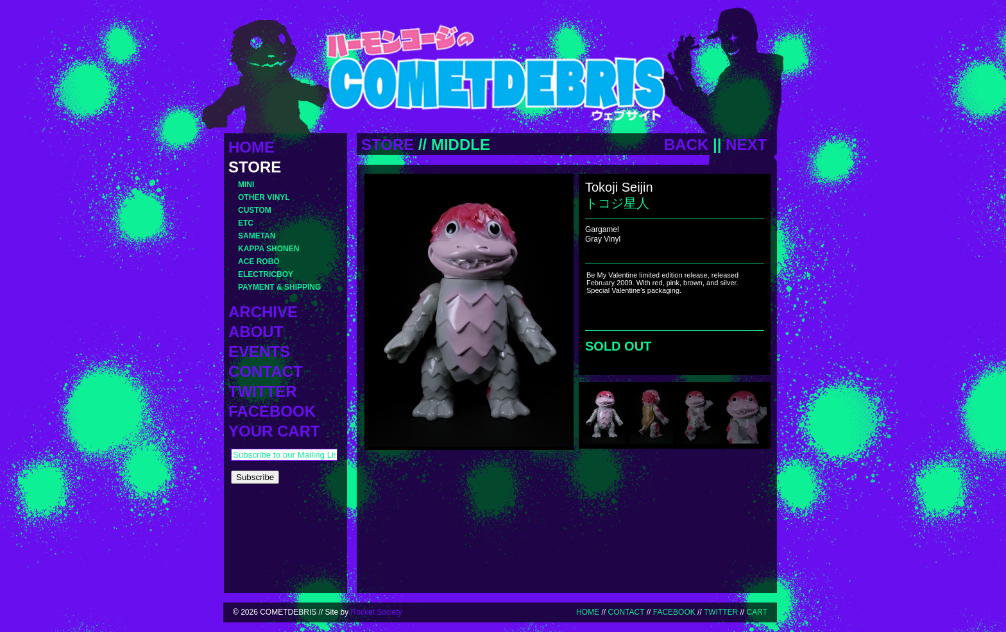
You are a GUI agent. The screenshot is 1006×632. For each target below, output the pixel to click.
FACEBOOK (674, 612)
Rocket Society (376, 612)
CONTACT (626, 612)
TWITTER (721, 612)
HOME (587, 612)
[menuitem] (604, 414)
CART (757, 612)
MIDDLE (460, 144)
